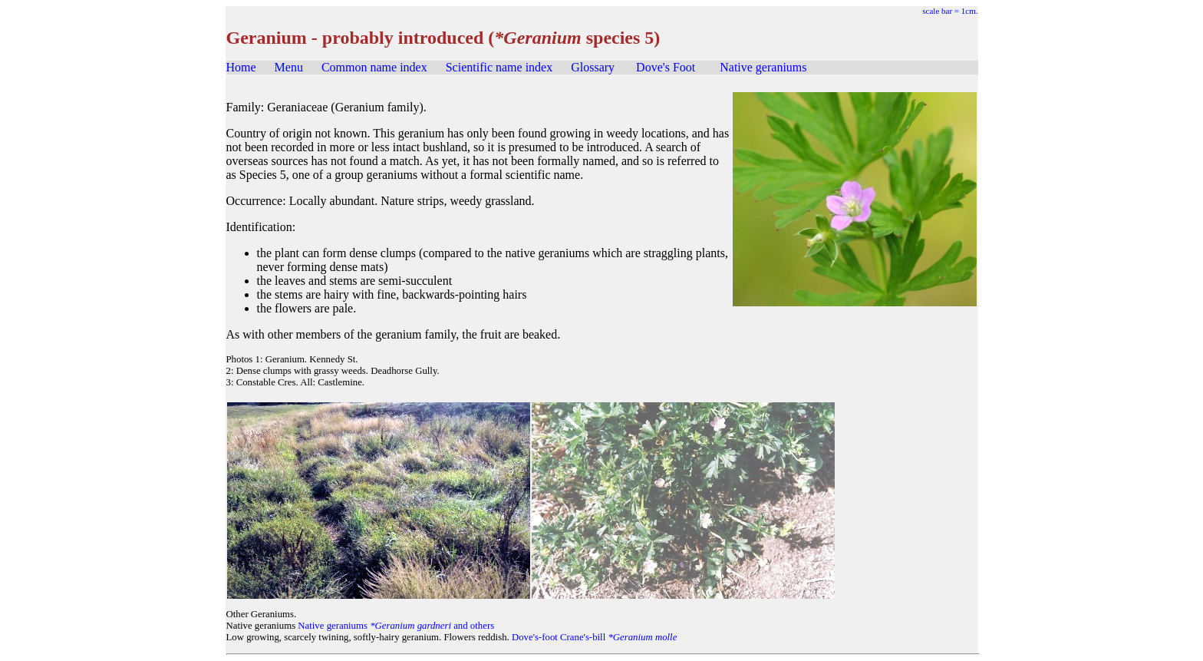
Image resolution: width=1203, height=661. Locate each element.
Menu (289, 67)
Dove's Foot (665, 67)
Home (241, 67)
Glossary (593, 67)
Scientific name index (499, 67)
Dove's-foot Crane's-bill (594, 637)
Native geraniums (763, 67)
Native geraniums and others (396, 625)
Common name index (374, 67)
